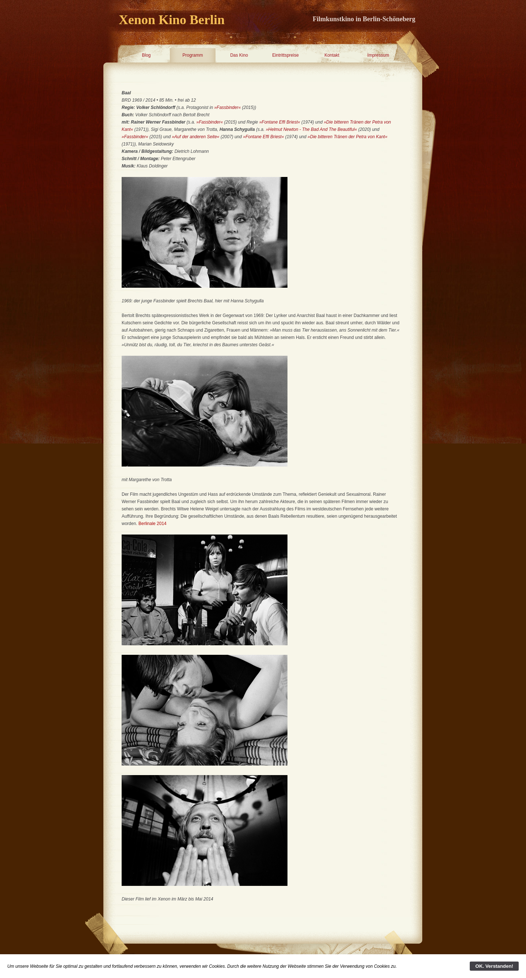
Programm (192, 55)
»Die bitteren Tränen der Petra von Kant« (348, 136)
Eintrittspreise (285, 55)
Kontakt (331, 55)
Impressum (378, 55)
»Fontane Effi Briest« (279, 122)
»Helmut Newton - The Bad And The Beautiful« (311, 129)
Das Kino (239, 55)
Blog (146, 55)
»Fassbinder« (228, 107)
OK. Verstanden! (494, 966)
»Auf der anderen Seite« (195, 136)
